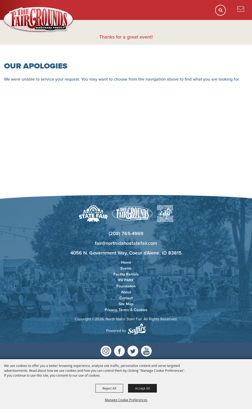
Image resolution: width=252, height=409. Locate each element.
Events (126, 268)
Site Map (126, 304)
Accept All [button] (142, 388)
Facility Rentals (126, 274)
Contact (126, 298)
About (126, 292)
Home (126, 262)
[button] (222, 12)
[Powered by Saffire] (137, 329)
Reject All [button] (109, 388)
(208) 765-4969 (126, 233)
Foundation (126, 286)
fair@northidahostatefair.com (126, 243)
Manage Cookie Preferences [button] (126, 400)
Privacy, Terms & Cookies (126, 310)
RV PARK (126, 280)
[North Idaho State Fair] (38, 19)
